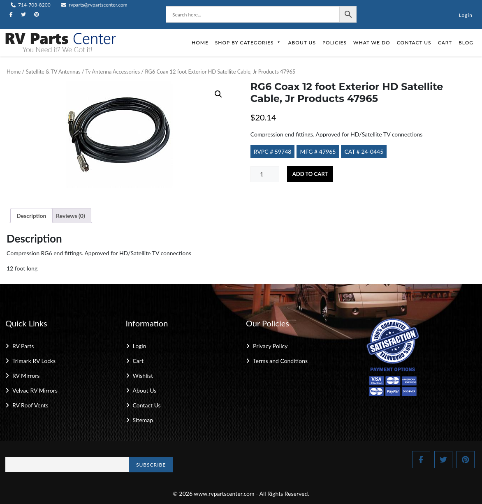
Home (200, 42)
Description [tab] (31, 215)
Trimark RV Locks (34, 360)
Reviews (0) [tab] (70, 215)
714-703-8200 (31, 5)
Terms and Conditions (280, 360)
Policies (334, 42)
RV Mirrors (25, 375)
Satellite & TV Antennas (53, 71)
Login (466, 15)
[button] (218, 94)
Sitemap (143, 419)
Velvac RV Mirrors (35, 390)
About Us (301, 42)
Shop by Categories (248, 42)
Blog (466, 42)
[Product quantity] (264, 174)
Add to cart (310, 174)
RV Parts (23, 345)
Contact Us (414, 42)
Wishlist (143, 375)
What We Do (371, 42)
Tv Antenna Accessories (113, 71)
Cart (445, 42)
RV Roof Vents (30, 405)
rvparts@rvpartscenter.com (94, 5)
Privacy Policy (270, 345)
